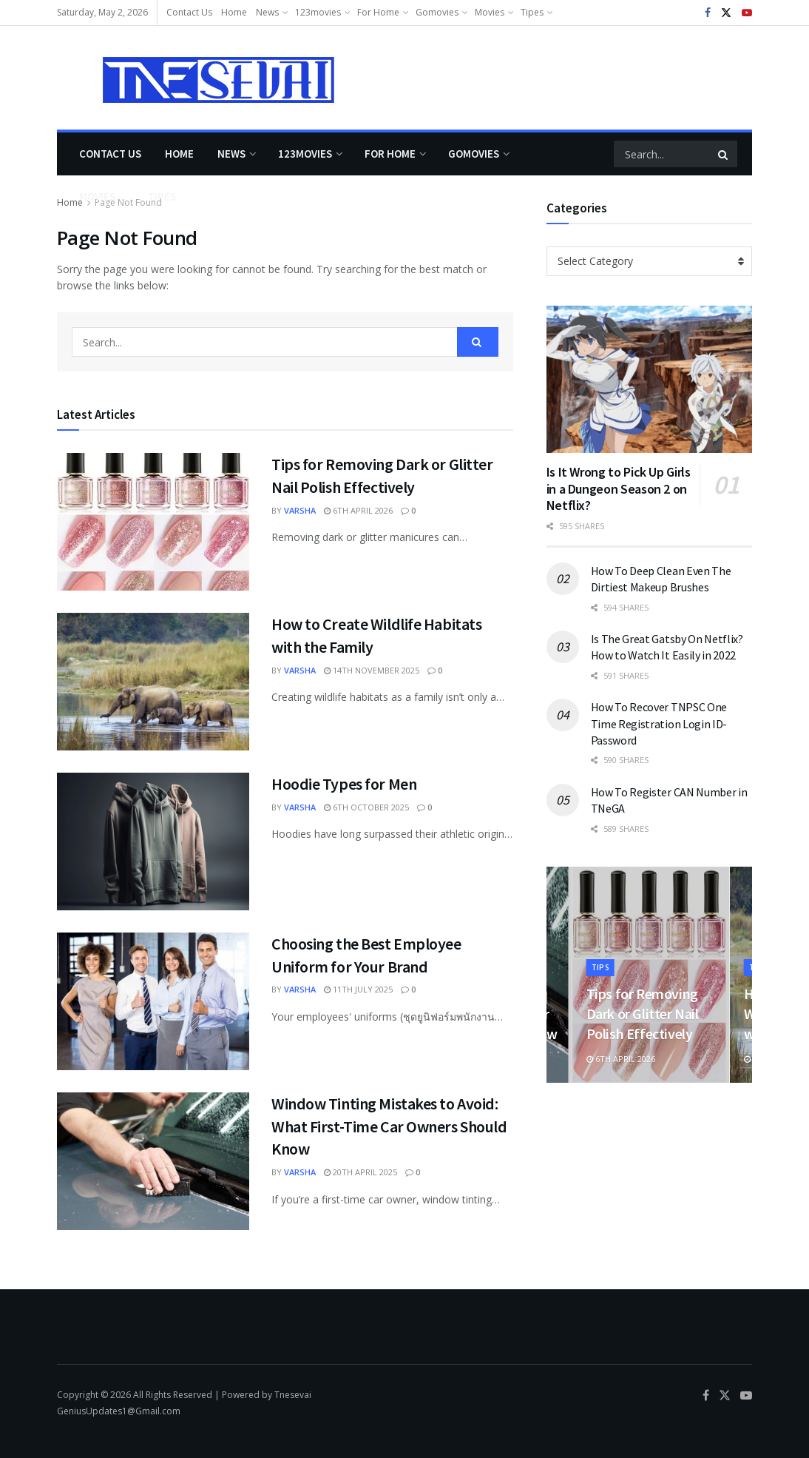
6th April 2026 (358, 510)
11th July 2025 (358, 989)
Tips (602, 966)
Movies (489, 12)
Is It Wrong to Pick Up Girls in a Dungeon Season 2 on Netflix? (618, 488)
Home (234, 12)
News (267, 12)
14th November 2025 (371, 670)
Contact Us (189, 12)
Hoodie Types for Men (343, 783)
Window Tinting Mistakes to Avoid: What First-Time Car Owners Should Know (389, 1126)
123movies (318, 12)
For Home (378, 12)
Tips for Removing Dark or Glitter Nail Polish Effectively (643, 1013)
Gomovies (437, 12)
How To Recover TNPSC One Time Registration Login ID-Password (659, 723)
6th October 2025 (366, 807)
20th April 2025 (360, 1172)
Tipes (532, 12)
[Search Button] (724, 154)
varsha (300, 510)
